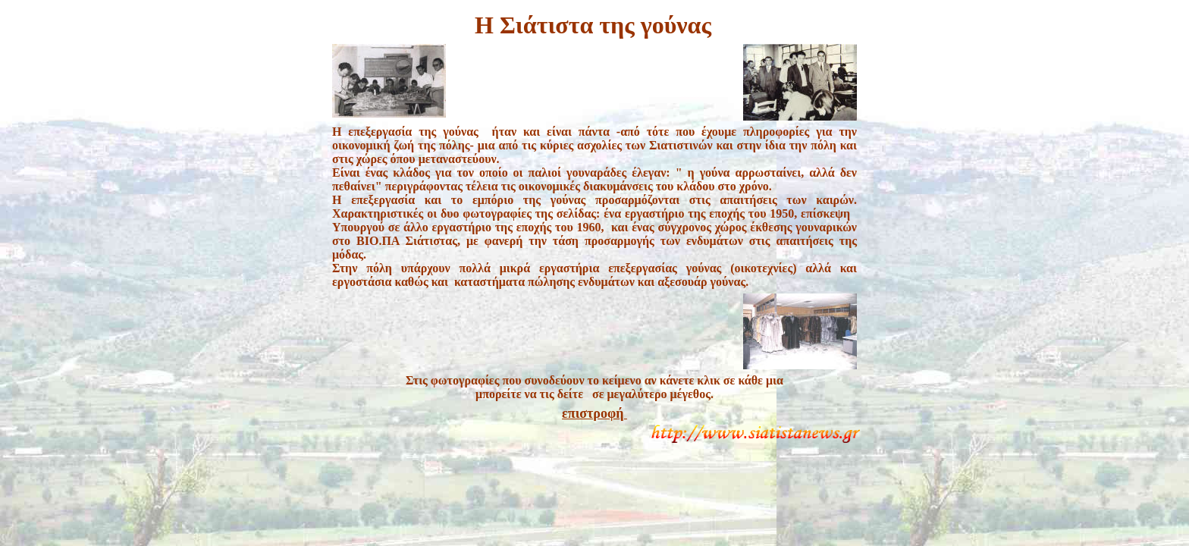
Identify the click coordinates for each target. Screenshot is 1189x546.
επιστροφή (594, 413)
